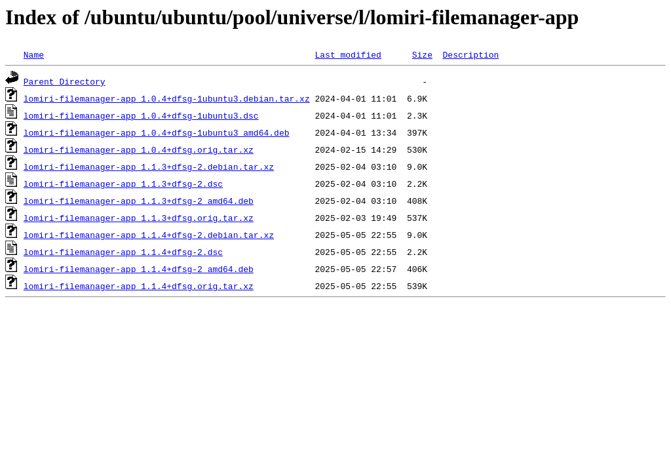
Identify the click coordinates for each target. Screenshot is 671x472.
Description (470, 54)
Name (34, 54)
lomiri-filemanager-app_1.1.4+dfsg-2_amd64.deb (139, 269)
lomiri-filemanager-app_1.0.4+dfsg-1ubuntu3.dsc (141, 115)
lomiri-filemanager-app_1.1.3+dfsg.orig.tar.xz (139, 218)
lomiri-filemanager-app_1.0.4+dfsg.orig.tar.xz (139, 149)
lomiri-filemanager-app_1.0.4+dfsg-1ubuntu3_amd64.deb (157, 132)
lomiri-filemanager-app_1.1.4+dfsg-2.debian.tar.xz (149, 235)
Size (422, 54)
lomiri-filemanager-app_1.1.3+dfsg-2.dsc (123, 183)
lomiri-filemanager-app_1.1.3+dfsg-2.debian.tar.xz (149, 166)
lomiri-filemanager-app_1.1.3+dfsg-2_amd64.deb (139, 200)
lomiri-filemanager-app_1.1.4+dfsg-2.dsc (123, 252)
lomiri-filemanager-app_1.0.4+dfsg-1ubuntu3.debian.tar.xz (167, 98)
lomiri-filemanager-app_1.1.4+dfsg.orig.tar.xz (139, 286)
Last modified (348, 54)
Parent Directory (64, 81)
